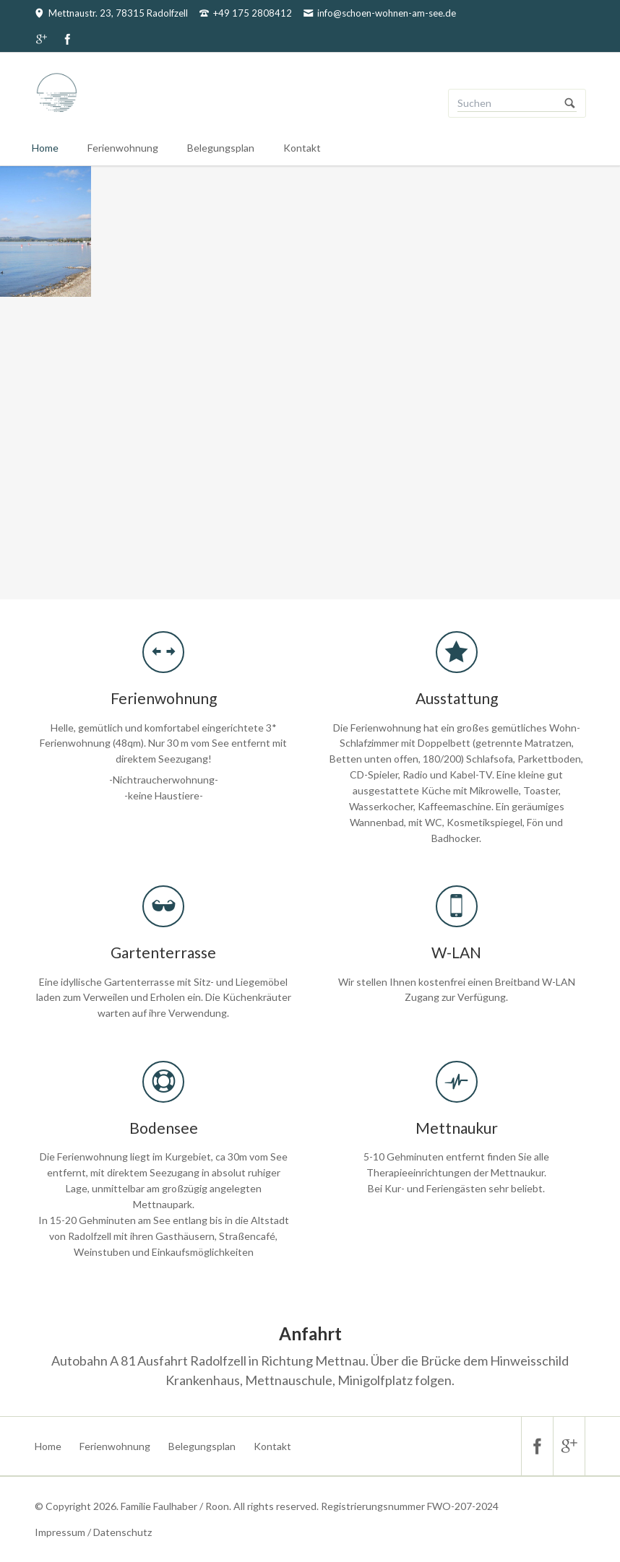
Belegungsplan (220, 148)
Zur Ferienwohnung (316, 493)
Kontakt (302, 148)
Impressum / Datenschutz (93, 1532)
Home (45, 148)
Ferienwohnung (122, 148)
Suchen (570, 103)
